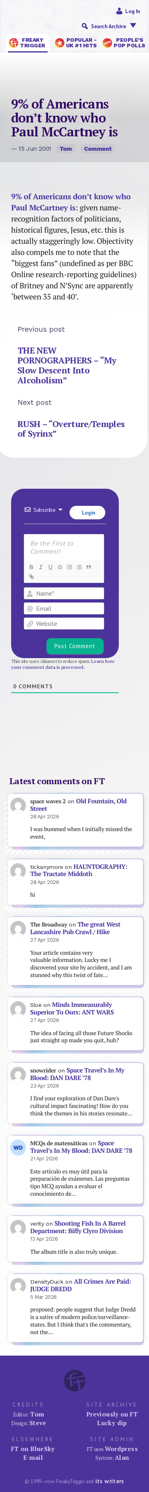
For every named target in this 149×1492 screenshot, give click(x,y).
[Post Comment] (74, 646)
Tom (66, 148)
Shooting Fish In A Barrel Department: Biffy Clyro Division (78, 1227)
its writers (109, 1481)
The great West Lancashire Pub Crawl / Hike (75, 928)
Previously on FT (112, 1414)
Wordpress (121, 1449)
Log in (132, 11)
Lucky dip (112, 1423)
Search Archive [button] (115, 26)
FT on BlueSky (33, 1449)
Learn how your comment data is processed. (62, 664)
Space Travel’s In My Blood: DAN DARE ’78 (77, 1074)
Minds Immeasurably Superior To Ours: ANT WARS (72, 1008)
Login (87, 512)
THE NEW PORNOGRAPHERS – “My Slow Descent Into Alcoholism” (66, 365)
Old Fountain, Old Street (78, 805)
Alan (122, 1457)
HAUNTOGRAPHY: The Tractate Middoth (79, 870)
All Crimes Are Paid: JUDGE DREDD (80, 1285)
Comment (98, 148)
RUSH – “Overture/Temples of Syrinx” (71, 428)
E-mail (33, 1457)
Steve (37, 1423)
